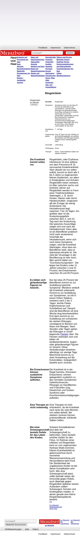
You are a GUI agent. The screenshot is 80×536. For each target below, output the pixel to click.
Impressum (56, 47)
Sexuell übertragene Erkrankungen (50, 73)
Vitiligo (59, 73)
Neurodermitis (50, 57)
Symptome (49, 82)
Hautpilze (48, 66)
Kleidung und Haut (37, 66)
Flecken (64, 334)
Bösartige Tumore (62, 59)
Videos (35, 529)
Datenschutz (69, 47)
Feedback (42, 47)
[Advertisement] (27, 22)
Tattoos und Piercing (64, 57)
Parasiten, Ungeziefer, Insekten (49, 62)
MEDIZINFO (13, 53)
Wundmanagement (63, 75)
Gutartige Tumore (62, 62)
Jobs (27, 529)
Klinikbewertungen (13, 529)
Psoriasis (48, 69)
